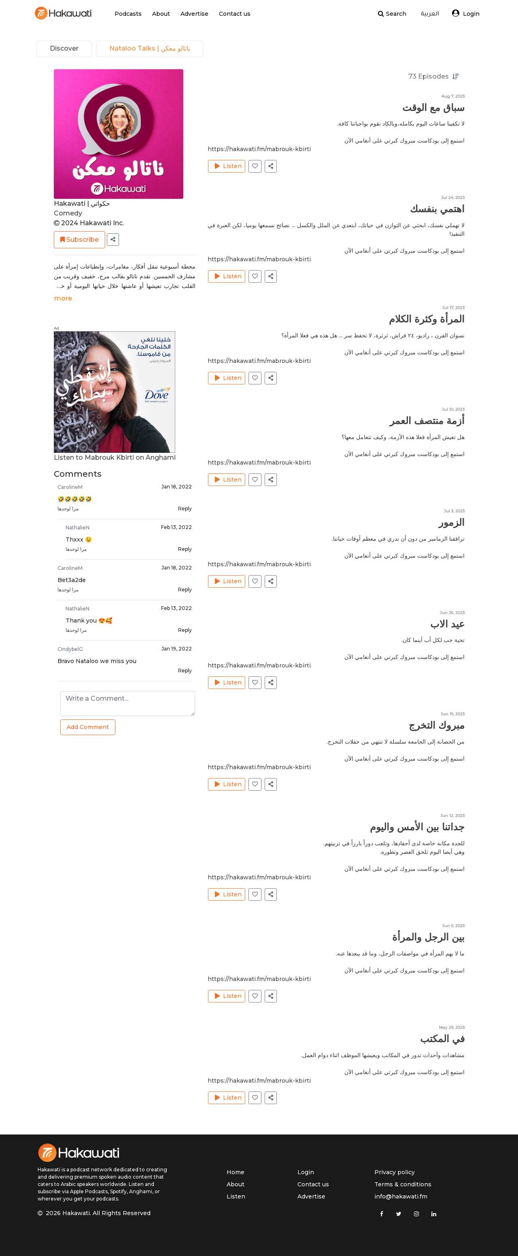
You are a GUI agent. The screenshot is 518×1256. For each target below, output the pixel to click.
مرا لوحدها (68, 510)
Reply (185, 510)
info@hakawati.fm (400, 1196)
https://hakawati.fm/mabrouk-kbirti (259, 150)
